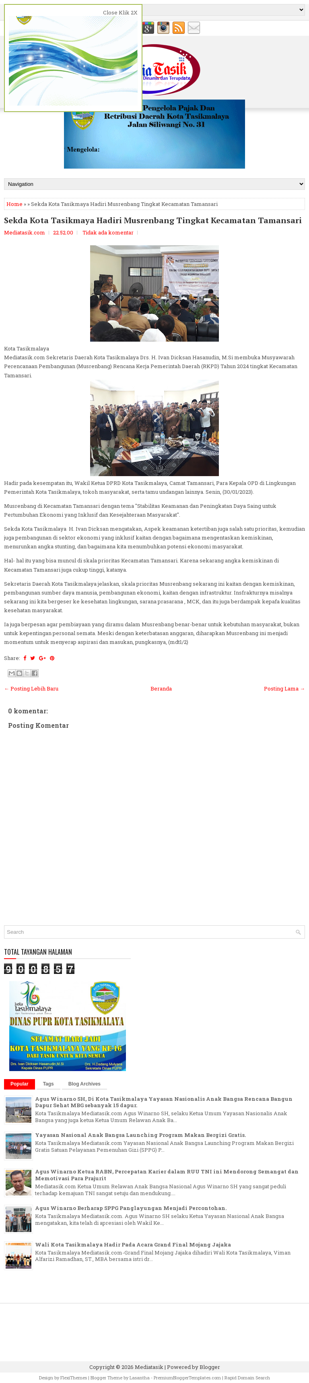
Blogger (210, 1367)
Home (14, 204)
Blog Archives (84, 1084)
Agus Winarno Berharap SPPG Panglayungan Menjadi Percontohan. (131, 1208)
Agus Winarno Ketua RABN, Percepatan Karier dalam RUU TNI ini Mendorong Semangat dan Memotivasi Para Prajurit (167, 1175)
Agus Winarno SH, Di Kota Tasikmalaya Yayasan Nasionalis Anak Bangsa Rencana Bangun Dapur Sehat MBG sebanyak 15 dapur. (164, 1102)
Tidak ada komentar (108, 232)
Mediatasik (149, 1367)
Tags (48, 1084)
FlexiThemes (73, 1378)
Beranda (161, 688)
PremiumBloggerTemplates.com (187, 1378)
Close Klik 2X (120, 12)
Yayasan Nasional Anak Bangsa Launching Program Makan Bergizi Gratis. (140, 1135)
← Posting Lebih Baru (31, 688)
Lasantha (140, 1378)
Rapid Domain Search (247, 1378)
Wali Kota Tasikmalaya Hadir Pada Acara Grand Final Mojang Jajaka (133, 1244)
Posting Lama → (284, 688)
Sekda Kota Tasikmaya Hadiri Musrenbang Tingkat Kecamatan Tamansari (153, 220)
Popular (19, 1084)
